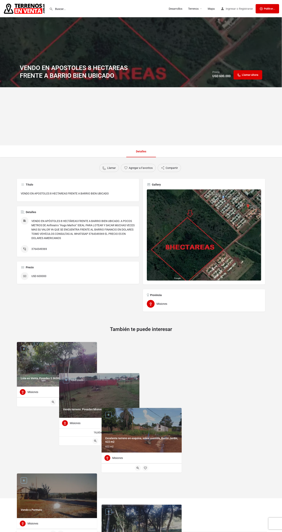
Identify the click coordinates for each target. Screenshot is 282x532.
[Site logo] (24, 8)
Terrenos (193, 8)
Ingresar (231, 8)
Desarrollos (175, 8)
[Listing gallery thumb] (204, 235)
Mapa (211, 8)
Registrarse (246, 8)
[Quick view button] (53, 402)
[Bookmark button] (61, 402)
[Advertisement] (141, 116)
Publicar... (267, 8)
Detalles (141, 151)
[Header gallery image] (141, 43)
